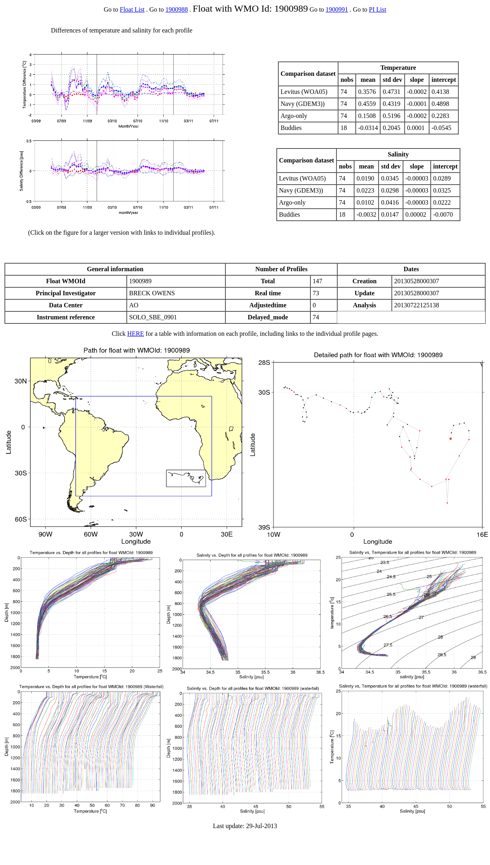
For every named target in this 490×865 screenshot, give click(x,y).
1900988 (177, 9)
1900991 (337, 9)
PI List (377, 9)
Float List (132, 9)
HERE (135, 333)
